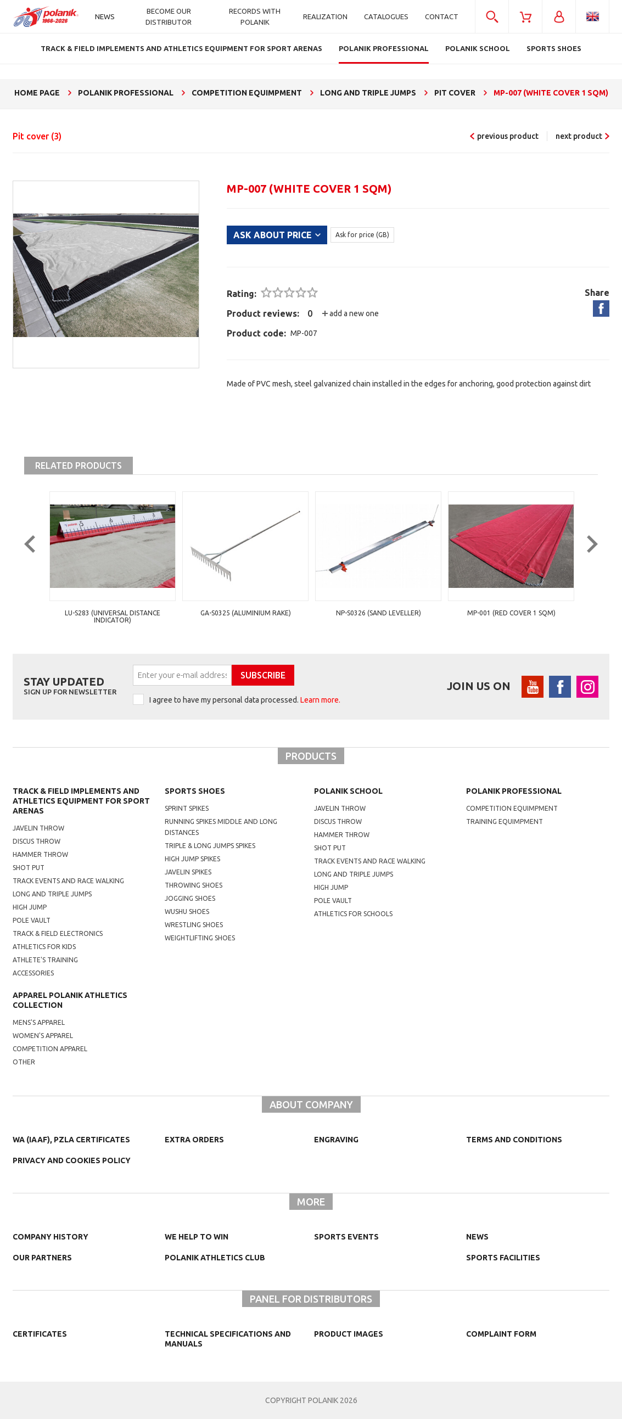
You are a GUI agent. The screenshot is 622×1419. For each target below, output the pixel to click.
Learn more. (320, 700)
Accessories (33, 973)
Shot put (28, 867)
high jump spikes (192, 858)
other (24, 1061)
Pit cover (37, 136)
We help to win (196, 1236)
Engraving (336, 1139)
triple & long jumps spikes (210, 845)
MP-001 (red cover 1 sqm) (511, 612)
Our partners (42, 1257)
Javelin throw (38, 828)
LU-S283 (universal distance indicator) (112, 616)
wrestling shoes (194, 924)
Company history (50, 1236)
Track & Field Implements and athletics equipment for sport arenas (81, 801)
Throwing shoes (193, 885)
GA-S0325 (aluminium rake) (245, 612)
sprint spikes (187, 808)
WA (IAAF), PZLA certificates (71, 1139)
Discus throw (36, 841)
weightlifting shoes (200, 937)
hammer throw (341, 834)
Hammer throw (40, 854)
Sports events (346, 1236)
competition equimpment (512, 808)
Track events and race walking (68, 880)
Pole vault (32, 920)
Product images (348, 1334)
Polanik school (348, 791)
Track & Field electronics (58, 933)
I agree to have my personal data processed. (244, 700)
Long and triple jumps (52, 894)
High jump (30, 907)
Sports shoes (195, 791)
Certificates (40, 1334)
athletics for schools (353, 913)
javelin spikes (188, 872)
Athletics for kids (44, 946)
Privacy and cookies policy (72, 1160)
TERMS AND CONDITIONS (514, 1139)
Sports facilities (503, 1257)
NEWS (477, 1236)
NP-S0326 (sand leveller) (378, 612)
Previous (37, 561)
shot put (330, 847)
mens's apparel (39, 1022)
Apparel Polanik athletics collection (70, 1000)
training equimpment (504, 821)
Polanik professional (514, 791)
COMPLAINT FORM (501, 1334)
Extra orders (194, 1139)
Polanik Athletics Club (215, 1257)
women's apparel (43, 1035)
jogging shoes (190, 898)
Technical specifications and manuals (228, 1339)
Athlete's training (45, 959)
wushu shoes (187, 911)
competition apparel (50, 1048)
